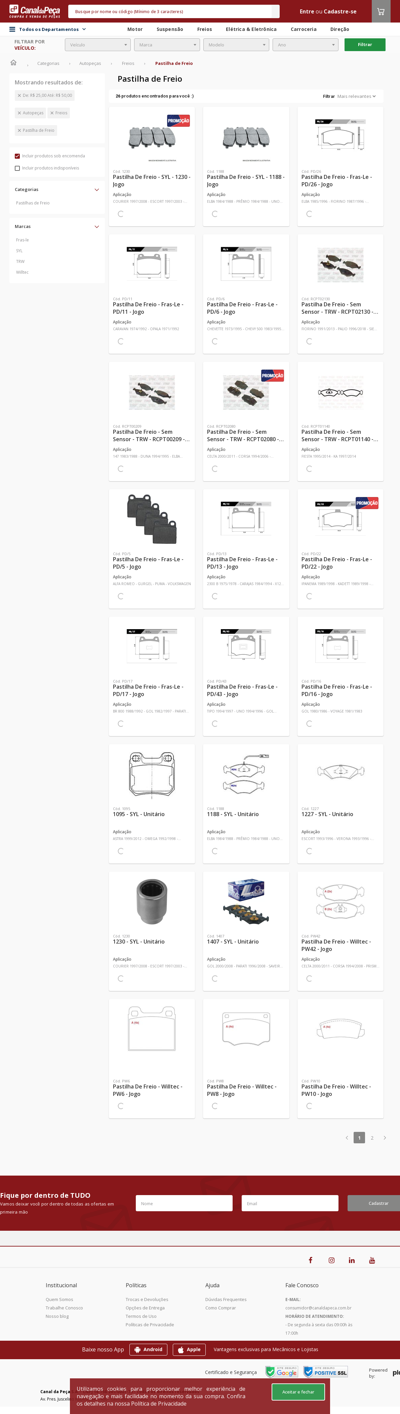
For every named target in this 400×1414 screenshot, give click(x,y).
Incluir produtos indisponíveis (47, 168)
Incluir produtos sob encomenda (50, 156)
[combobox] (98, 44)
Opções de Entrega (145, 1308)
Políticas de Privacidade (150, 1325)
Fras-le (22, 240)
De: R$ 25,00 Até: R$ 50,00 (47, 95)
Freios (61, 113)
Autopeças (33, 113)
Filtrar (365, 44)
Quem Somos (59, 1299)
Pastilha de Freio (38, 130)
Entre (307, 11)
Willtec (22, 272)
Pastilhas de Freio (33, 203)
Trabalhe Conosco (64, 1308)
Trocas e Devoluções (147, 1299)
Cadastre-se (340, 11)
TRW (20, 261)
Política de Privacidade (159, 1403)
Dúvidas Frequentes (226, 1299)
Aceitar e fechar (298, 1392)
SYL (19, 251)
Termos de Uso (141, 1316)
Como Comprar (220, 1308)
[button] (57, 189)
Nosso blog (57, 1316)
